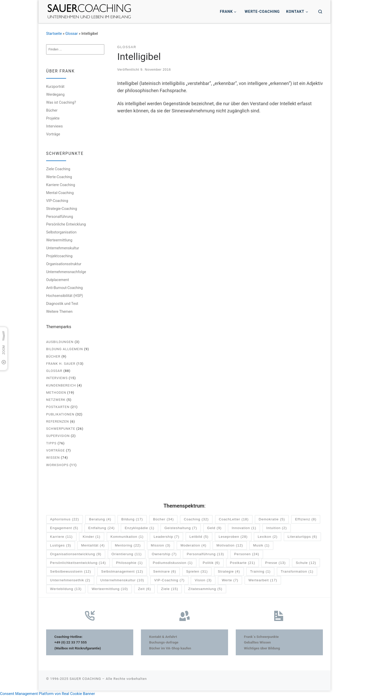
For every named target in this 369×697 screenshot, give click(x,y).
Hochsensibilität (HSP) (64, 296)
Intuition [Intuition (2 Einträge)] (276, 528)
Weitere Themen (59, 311)
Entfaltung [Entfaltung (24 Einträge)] (101, 528)
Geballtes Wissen (257, 642)
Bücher (51, 110)
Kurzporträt (55, 86)
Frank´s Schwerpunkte (261, 637)
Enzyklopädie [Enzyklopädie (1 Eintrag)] (140, 528)
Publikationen (60, 414)
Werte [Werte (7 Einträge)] (230, 580)
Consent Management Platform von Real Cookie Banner (47, 693)
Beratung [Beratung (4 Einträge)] (100, 519)
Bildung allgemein (64, 349)
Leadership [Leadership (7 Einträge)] (166, 537)
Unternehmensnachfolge (66, 272)
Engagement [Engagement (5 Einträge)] (64, 528)
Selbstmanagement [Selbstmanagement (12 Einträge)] (122, 572)
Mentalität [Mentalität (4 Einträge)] (93, 545)
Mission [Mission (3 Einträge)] (160, 545)
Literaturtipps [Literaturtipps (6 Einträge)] (302, 537)
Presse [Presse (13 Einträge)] (275, 563)
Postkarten (57, 407)
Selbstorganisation (61, 232)
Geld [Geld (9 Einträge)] (214, 528)
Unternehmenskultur (62, 248)
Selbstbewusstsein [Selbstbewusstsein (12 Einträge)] (70, 572)
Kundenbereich (61, 385)
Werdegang (55, 94)
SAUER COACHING (85, 679)
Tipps (51, 443)
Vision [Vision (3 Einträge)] (203, 580)
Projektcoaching (59, 256)
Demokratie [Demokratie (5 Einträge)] (272, 519)
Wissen (53, 457)
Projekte (52, 118)
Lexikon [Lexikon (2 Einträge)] (268, 537)
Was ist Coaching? (61, 102)
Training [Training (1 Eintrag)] (260, 572)
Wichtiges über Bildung (262, 648)
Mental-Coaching (60, 193)
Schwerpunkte (60, 429)
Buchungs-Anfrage (163, 642)
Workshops (57, 465)
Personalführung (59, 217)
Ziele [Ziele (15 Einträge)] (169, 589)
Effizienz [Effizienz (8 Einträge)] (305, 519)
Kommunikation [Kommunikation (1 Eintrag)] (127, 537)
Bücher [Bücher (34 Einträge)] (163, 519)
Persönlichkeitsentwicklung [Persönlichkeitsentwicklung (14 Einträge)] (78, 563)
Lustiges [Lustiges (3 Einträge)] (60, 545)
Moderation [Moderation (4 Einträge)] (193, 545)
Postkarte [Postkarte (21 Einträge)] (242, 563)
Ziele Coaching (58, 169)
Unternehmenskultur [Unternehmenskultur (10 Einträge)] (122, 580)
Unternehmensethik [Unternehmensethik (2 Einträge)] (70, 580)
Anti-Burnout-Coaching (64, 288)
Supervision (58, 436)
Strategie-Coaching (61, 209)
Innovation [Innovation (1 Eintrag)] (244, 528)
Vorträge (53, 134)
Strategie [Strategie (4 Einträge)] (229, 572)
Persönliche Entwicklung (66, 224)
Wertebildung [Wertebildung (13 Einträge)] (65, 589)
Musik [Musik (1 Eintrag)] (261, 545)
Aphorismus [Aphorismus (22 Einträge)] (64, 519)
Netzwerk (55, 400)
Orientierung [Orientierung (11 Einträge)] (126, 554)
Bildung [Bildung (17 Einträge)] (132, 519)
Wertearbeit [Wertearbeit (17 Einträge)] (262, 580)
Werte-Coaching (59, 177)
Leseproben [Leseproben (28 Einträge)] (233, 537)
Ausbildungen (60, 342)
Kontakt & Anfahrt (163, 637)
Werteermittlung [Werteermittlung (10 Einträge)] (110, 589)
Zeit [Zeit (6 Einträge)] (144, 589)
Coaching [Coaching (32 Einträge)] (196, 519)
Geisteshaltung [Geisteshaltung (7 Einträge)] (181, 528)
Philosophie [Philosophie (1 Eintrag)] (129, 563)
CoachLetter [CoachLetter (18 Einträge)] (234, 519)
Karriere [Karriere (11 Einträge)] (61, 537)
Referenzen (57, 421)
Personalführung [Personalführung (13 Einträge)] (205, 554)
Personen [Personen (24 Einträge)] (246, 554)
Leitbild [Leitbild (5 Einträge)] (199, 537)
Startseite (54, 33)
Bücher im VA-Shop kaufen (170, 648)
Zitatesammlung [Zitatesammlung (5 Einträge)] (205, 589)
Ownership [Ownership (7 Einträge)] (164, 554)
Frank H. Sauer (60, 364)
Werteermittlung (59, 240)
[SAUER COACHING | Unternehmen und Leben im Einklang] (89, 11)
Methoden (56, 392)
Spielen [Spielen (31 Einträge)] (197, 572)
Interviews (54, 126)
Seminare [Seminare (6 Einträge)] (164, 572)
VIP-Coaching (57, 201)
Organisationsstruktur (63, 264)
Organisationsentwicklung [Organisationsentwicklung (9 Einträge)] (75, 554)
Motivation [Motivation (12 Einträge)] (230, 545)
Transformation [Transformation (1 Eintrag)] (297, 572)
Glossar (71, 33)
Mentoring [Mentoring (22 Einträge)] (128, 545)
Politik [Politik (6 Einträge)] (211, 563)
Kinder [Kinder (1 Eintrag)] (91, 537)
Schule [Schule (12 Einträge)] (306, 563)
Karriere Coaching (60, 185)
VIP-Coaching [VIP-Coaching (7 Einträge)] (169, 580)
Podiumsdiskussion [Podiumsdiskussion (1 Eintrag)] (172, 563)
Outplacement (57, 280)
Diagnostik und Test (62, 304)
